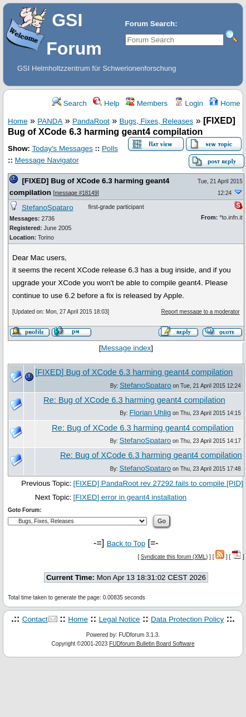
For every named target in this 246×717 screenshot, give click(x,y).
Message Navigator (47, 160)
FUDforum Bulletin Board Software (151, 644)
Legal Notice (119, 619)
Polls (110, 148)
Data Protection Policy (187, 619)
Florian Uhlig (150, 412)
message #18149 (76, 193)
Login (188, 103)
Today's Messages (62, 148)
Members (147, 103)
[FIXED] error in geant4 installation (130, 497)
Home (224, 103)
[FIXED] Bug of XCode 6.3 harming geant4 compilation (134, 372)
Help (106, 103)
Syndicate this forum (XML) (174, 557)
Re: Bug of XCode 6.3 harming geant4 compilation (134, 400)
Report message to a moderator (200, 312)
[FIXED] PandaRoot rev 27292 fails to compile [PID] (158, 483)
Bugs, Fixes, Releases (157, 121)
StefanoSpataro (47, 207)
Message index (126, 348)
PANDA (49, 121)
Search (69, 103)
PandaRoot (91, 121)
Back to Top (126, 543)
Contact (35, 619)
